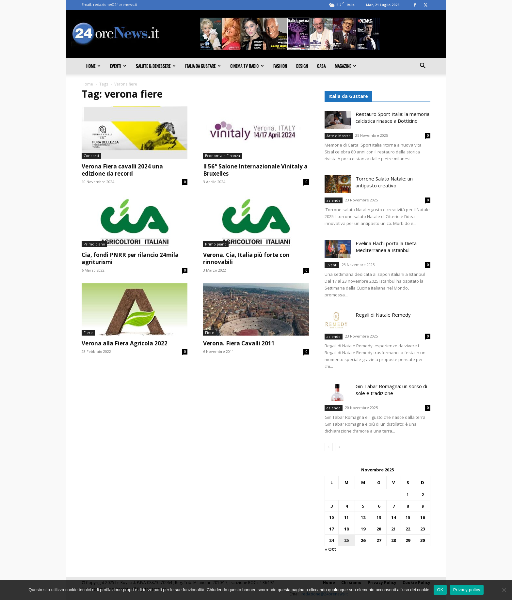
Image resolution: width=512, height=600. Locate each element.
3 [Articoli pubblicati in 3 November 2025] (331, 506)
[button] (422, 66)
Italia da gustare (203, 66)
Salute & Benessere (156, 66)
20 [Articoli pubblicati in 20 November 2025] (378, 529)
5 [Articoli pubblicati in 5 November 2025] (363, 506)
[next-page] (339, 447)
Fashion (280, 66)
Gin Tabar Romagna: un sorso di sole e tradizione (391, 389)
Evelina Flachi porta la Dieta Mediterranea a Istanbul (386, 246)
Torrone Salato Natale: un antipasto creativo (384, 182)
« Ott (330, 549)
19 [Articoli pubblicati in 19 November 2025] (363, 529)
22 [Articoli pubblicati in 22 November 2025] (408, 529)
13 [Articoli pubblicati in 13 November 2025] (378, 517)
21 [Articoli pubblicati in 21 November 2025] (393, 529)
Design (302, 66)
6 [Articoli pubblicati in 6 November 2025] (379, 506)
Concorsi (91, 155)
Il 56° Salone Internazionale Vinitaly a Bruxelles (255, 170)
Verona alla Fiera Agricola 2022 (125, 343)
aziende (334, 200)
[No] (504, 590)
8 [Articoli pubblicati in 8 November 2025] (408, 506)
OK (440, 589)
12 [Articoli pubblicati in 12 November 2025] (363, 517)
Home (93, 66)
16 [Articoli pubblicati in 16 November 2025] (422, 517)
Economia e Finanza (222, 155)
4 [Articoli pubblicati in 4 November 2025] (346, 506)
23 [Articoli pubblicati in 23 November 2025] (422, 529)
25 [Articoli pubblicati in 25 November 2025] (346, 540)
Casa (321, 66)
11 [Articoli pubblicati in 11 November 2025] (346, 517)
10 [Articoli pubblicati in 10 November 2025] (331, 517)
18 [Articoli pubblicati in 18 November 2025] (346, 529)
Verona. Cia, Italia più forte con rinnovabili (246, 258)
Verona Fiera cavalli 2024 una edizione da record (122, 170)
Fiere (88, 332)
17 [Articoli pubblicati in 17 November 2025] (331, 529)
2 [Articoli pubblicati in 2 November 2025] (423, 494)
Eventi (118, 66)
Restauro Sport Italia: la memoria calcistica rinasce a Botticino (392, 117)
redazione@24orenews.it (115, 4)
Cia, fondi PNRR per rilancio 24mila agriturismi (130, 258)
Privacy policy (466, 589)
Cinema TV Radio (247, 66)
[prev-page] (329, 447)
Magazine (345, 66)
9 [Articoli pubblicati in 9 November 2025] (423, 506)
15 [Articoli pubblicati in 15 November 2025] (408, 517)
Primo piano (94, 244)
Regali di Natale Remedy (383, 314)
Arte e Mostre (339, 135)
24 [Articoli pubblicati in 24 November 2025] (331, 540)
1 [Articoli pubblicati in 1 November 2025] (408, 494)
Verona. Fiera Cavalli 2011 (239, 343)
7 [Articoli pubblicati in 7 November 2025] (393, 506)
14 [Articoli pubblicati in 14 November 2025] (393, 517)
